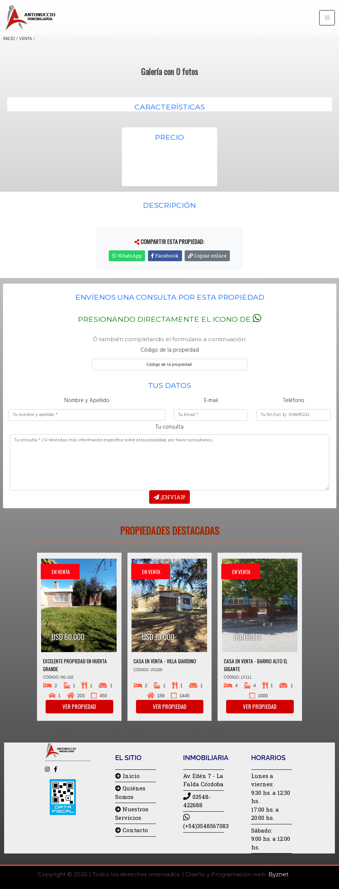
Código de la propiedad (170, 350)
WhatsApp (127, 255)
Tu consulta (169, 427)
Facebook (165, 255)
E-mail (211, 400)
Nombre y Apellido (87, 400)
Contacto (131, 830)
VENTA (25, 39)
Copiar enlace (207, 255)
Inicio (127, 776)
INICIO (9, 39)
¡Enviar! (169, 497)
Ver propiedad (79, 706)
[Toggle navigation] (327, 17)
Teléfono (293, 400)
